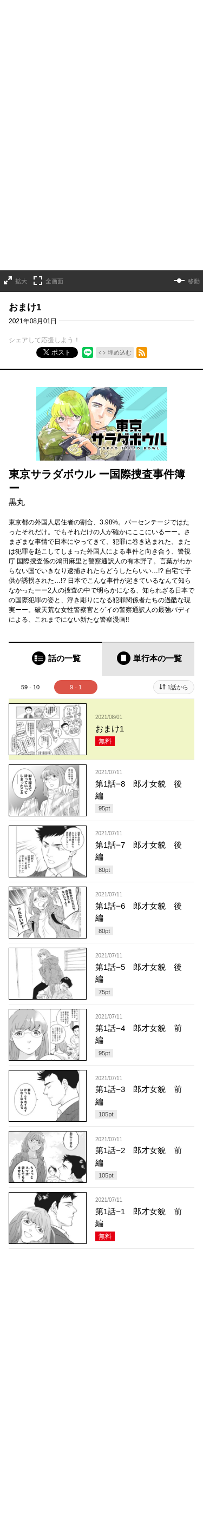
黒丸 (17, 502)
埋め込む (120, 352)
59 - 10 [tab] (30, 687)
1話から (177, 687)
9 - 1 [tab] (76, 687)
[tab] (55, 659)
